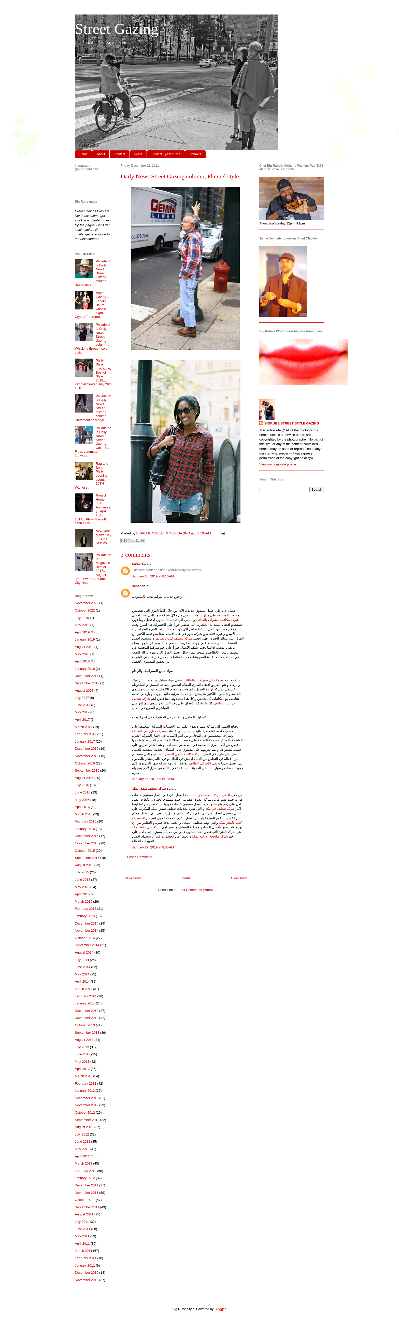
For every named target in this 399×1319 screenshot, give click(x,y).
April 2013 (82, 1069)
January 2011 (85, 1265)
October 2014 (85, 938)
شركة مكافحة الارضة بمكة (210, 836)
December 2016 (86, 748)
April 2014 (82, 981)
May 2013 (82, 1061)
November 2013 (86, 1018)
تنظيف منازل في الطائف (149, 731)
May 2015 (82, 887)
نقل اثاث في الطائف (203, 763)
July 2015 (82, 872)
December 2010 (86, 1272)
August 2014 (84, 952)
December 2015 (86, 836)
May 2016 (82, 800)
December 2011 (86, 1185)
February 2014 (85, 996)
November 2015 (86, 843)
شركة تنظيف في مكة (220, 809)
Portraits (195, 154)
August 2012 (84, 1127)
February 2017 (85, 734)
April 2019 (82, 632)
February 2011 (85, 1258)
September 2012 (87, 1120)
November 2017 (86, 676)
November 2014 (86, 930)
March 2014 (83, 989)
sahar (136, 563)
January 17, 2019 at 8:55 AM (153, 847)
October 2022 (85, 610)
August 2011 (84, 1214)
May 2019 (82, 625)
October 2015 (85, 851)
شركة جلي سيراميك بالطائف (204, 680)
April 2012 (82, 1156)
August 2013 (84, 1040)
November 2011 (86, 1193)
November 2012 (86, 1105)
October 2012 (85, 1112)
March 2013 (83, 1076)
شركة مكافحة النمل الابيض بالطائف (177, 754)
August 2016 (84, 778)
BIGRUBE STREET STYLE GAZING (291, 423)
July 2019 (82, 618)
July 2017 (82, 698)
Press (138, 154)
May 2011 (82, 1236)
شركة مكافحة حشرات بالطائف (217, 620)
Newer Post (132, 878)
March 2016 (83, 814)
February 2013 (85, 1083)
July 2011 (82, 1222)
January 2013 (85, 1091)
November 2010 (86, 1280)
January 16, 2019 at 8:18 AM (153, 779)
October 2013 (85, 1025)
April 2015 (82, 894)
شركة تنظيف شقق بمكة (149, 788)
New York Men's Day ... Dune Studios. (103, 537)
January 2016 (85, 829)
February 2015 (85, 909)
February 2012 (85, 1171)
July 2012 (82, 1134)
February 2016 (85, 821)
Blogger (220, 1309)
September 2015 (87, 858)
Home (83, 154)
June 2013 (82, 1054)
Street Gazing (116, 28)
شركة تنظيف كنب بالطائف (173, 638)
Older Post (239, 878)
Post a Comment (139, 857)
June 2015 (82, 880)
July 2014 (82, 960)
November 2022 (86, 603)
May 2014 (82, 974)
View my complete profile (277, 464)
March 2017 (83, 727)
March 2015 (83, 901)
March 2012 (83, 1163)
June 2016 (82, 792)
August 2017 (84, 690)
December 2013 (86, 1011)
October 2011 (85, 1200)
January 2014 (85, 1003)
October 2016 (85, 763)
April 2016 (82, 807)
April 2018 (82, 661)
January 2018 (85, 669)
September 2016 (87, 770)
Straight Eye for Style (165, 154)
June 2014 (82, 967)
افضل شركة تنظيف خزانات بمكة (207, 795)
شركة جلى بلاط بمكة (146, 827)
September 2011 (87, 1207)
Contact (119, 154)
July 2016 (82, 785)
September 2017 (87, 683)
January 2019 (85, 639)
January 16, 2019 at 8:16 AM (153, 576)
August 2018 (84, 647)
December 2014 (86, 923)
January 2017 (85, 741)
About (101, 154)
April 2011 (82, 1243)
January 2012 (85, 1178)
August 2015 (84, 865)
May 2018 (82, 654)
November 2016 (86, 756)
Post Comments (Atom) (195, 890)
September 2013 (87, 1032)
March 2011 (83, 1251)
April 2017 (82, 719)
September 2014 (87, 945)
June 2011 (82, 1229)
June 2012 (82, 1141)
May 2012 (82, 1149)
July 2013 (82, 1047)
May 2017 (82, 712)
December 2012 (86, 1098)
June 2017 (82, 705)
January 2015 (85, 916)
